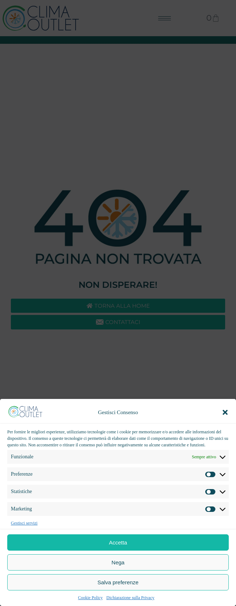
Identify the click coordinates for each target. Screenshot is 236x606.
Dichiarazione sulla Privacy (130, 597)
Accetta (118, 542)
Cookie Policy (90, 597)
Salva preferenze (117, 582)
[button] (225, 412)
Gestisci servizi (24, 523)
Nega (118, 562)
